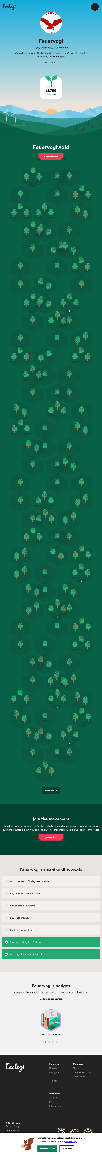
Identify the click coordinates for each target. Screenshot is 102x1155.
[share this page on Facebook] (99, 37)
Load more (51, 790)
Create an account (82, 1072)
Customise (67, 1148)
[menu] (95, 7)
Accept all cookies (47, 1148)
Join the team (55, 1106)
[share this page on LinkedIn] (99, 49)
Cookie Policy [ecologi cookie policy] (12, 1130)
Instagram (54, 1072)
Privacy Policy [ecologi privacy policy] (12, 1126)
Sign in (76, 1068)
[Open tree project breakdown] (51, 88)
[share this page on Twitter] (99, 43)
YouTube (53, 1080)
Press (51, 1102)
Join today (51, 837)
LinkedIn (53, 1068)
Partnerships (79, 1076)
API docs (53, 1097)
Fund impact (51, 156)
